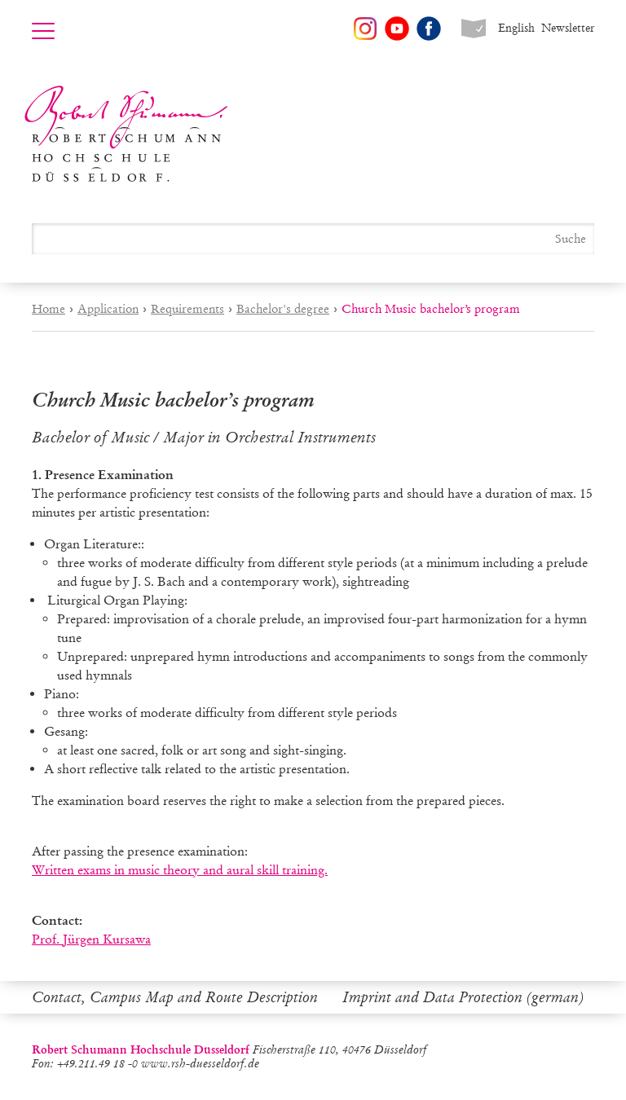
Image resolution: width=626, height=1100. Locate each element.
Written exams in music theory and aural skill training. (180, 870)
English (516, 28)
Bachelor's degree (282, 308)
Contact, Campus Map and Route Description (175, 997)
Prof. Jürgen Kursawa (91, 939)
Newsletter (567, 28)
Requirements (187, 308)
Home (48, 308)
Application (108, 308)
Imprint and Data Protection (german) (463, 997)
